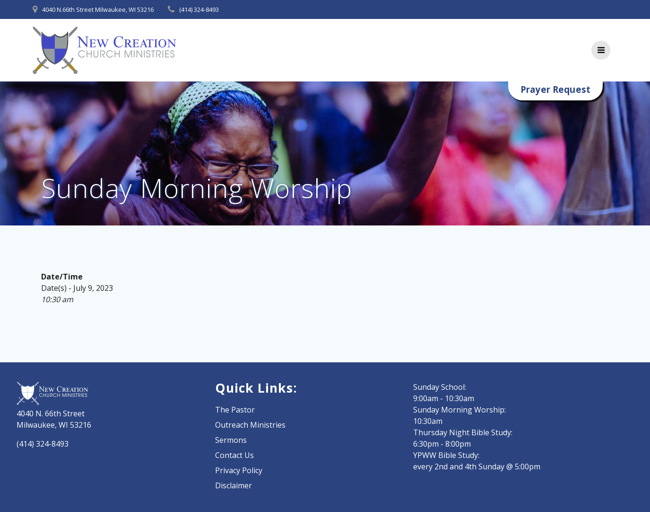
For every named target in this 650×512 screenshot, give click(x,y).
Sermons (231, 440)
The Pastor (235, 409)
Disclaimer (233, 485)
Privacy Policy (238, 470)
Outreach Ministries (250, 425)
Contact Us (234, 455)
